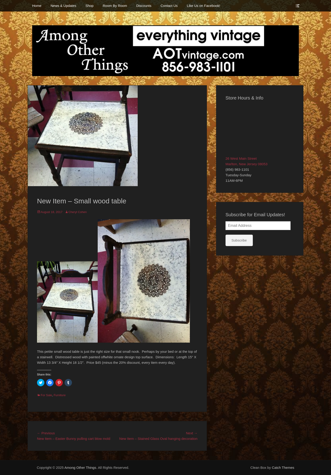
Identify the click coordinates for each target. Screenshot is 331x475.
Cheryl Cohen (77, 212)
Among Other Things (80, 467)
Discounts (143, 6)
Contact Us (169, 6)
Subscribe (239, 240)
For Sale (46, 395)
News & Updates (63, 6)
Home (36, 6)
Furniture (60, 395)
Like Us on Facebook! (203, 6)
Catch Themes (283, 467)
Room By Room (115, 6)
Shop (90, 6)
